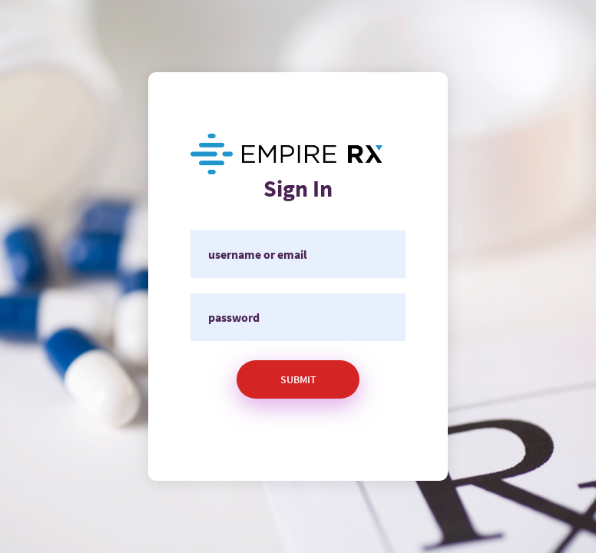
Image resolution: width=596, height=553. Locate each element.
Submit (298, 379)
